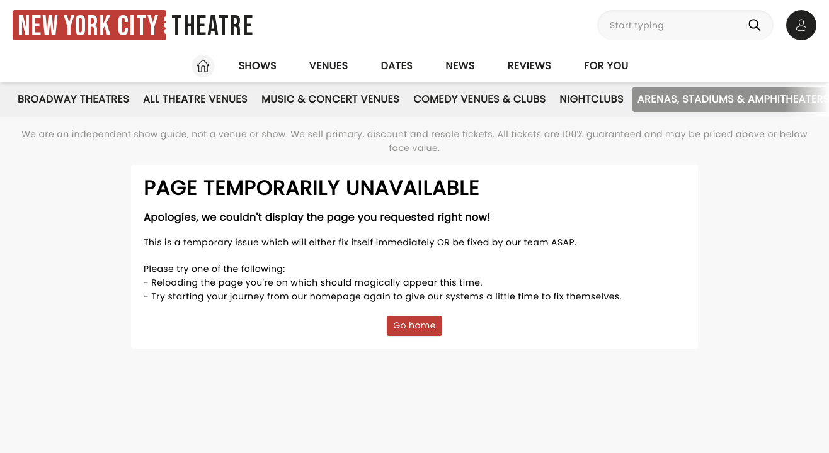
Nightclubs (591, 99)
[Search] (757, 25)
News (459, 66)
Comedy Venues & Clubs (479, 99)
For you (606, 66)
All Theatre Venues (195, 99)
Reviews (529, 66)
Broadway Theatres (73, 99)
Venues (328, 66)
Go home (414, 325)
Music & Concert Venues (330, 99)
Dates (396, 66)
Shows (257, 66)
